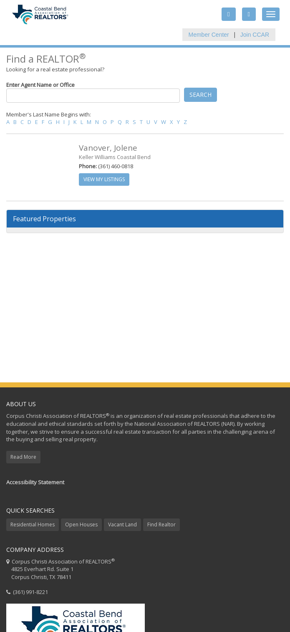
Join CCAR (254, 34)
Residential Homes (32, 524)
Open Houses (81, 524)
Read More (23, 456)
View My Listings (104, 179)
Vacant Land (122, 524)
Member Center (209, 34)
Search (200, 95)
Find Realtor (161, 524)
